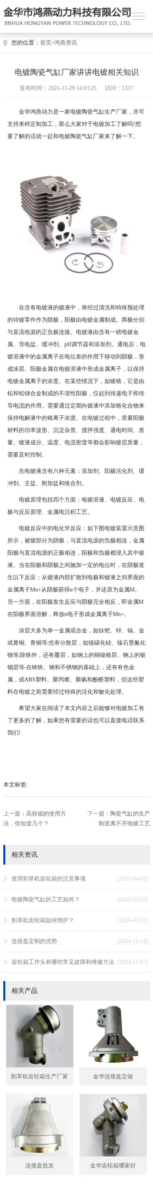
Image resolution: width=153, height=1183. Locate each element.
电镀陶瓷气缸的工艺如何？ (79, 899)
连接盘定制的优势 (79, 941)
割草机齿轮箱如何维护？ (79, 920)
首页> (47, 43)
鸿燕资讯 (65, 43)
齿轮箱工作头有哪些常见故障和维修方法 (79, 962)
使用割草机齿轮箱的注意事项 (79, 879)
